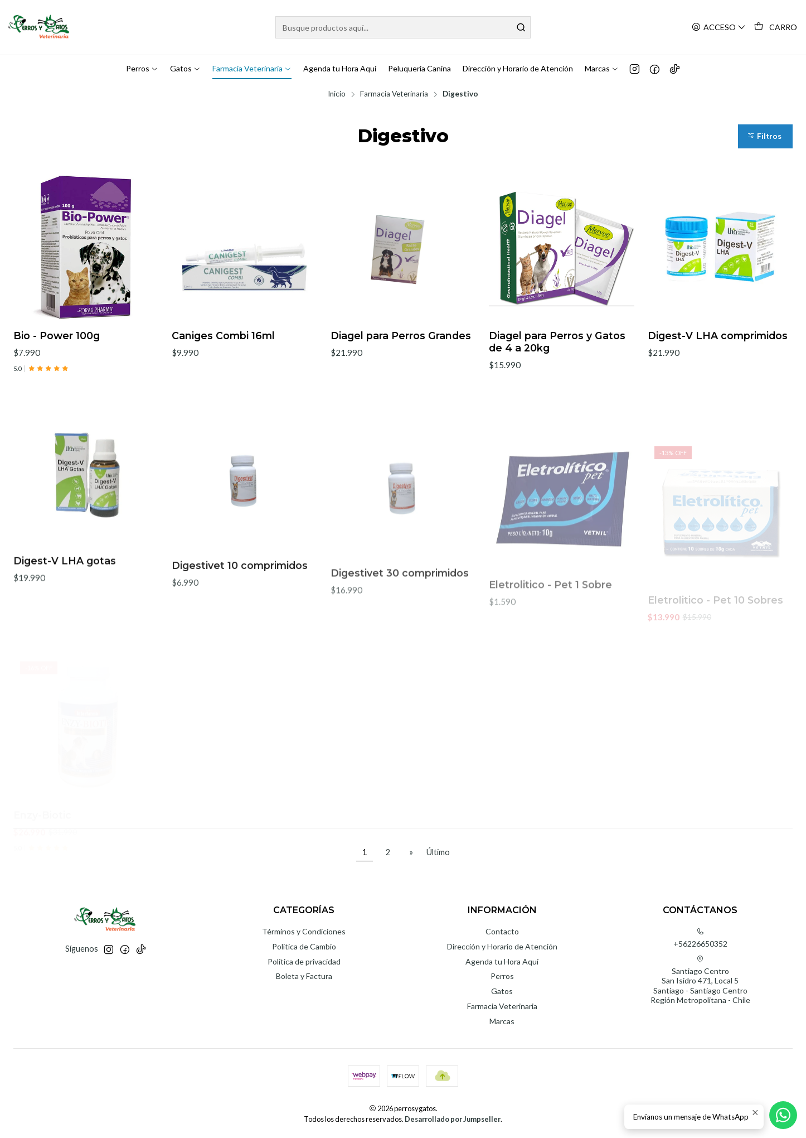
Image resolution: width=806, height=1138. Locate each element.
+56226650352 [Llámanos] (700, 938)
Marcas (501, 1021)
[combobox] (403, 27)
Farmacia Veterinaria (394, 94)
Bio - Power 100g (56, 335)
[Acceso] (719, 28)
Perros (502, 976)
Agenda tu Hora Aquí (501, 961)
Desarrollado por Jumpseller (453, 1119)
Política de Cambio (304, 946)
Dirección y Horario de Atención (502, 946)
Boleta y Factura (304, 976)
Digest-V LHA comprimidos (718, 335)
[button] (765, 136)
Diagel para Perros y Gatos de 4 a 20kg (557, 342)
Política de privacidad (304, 961)
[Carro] (775, 27)
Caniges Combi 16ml (223, 335)
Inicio (337, 94)
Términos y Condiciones (304, 931)
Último (438, 852)
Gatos (502, 991)
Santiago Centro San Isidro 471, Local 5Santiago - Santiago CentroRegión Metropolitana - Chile (700, 980)
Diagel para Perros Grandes (401, 335)
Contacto (502, 931)
